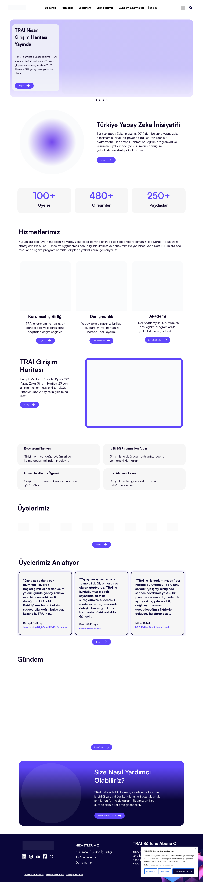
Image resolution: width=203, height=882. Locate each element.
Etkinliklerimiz (104, 7)
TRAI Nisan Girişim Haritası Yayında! (31, 37)
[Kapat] (195, 848)
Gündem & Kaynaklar (131, 7)
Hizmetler (67, 7)
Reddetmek (165, 871)
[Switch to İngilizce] (183, 7)
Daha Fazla (101, 744)
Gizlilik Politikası (55, 871)
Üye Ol (45, 340)
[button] (96, 100)
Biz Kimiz (50, 7)
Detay (29, 404)
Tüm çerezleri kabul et (183, 871)
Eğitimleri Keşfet (157, 339)
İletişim (152, 7)
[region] (169, 862)
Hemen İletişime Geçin (113, 812)
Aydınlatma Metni (34, 871)
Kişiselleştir (150, 871)
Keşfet (24, 85)
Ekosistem (85, 7)
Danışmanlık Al (101, 340)
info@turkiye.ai (74, 871)
